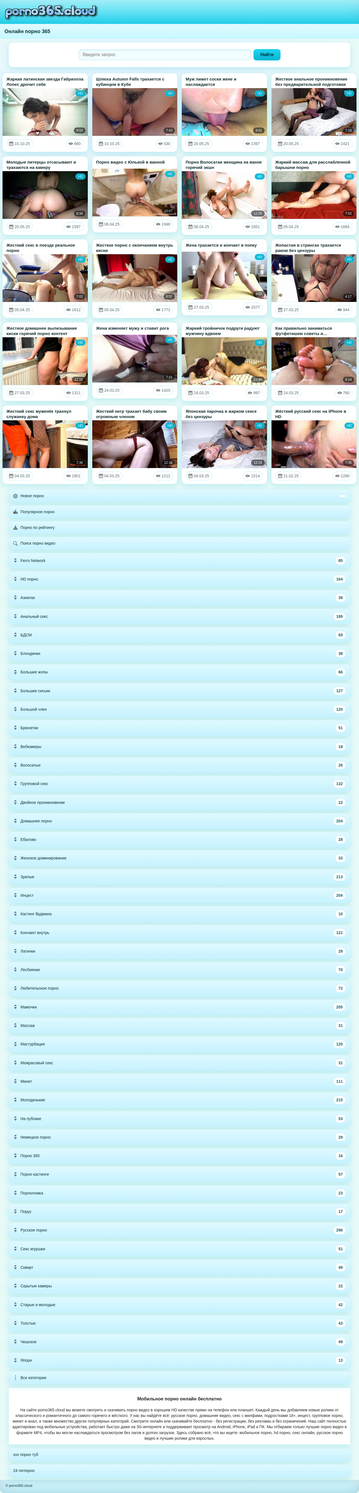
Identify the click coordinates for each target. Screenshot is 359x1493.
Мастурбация (179, 1044)
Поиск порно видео (34, 543)
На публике (179, 1118)
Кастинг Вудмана (179, 914)
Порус (179, 1211)
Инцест (179, 895)
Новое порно (179, 496)
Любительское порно (179, 988)
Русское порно (179, 1230)
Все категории (29, 1377)
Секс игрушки (179, 1249)
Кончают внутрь (179, 932)
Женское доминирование (179, 858)
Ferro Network (179, 560)
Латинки (179, 951)
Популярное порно (34, 512)
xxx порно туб (25, 1454)
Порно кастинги (179, 1174)
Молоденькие (179, 1100)
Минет (179, 1081)
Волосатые (179, 765)
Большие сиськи (179, 691)
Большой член (179, 709)
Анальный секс (179, 616)
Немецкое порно (179, 1137)
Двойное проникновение (179, 802)
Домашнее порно (179, 821)
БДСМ (179, 635)
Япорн (179, 1360)
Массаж (179, 1025)
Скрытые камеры (179, 1286)
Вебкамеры (179, 746)
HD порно (179, 579)
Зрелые (179, 877)
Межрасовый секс (179, 1063)
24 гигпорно (23, 1470)
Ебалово (179, 839)
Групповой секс (179, 783)
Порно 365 (179, 1156)
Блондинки (179, 653)
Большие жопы (179, 672)
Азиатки (179, 597)
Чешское (179, 1342)
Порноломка (179, 1193)
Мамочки (179, 1007)
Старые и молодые (179, 1305)
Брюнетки (179, 728)
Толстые (179, 1323)
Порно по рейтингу (34, 527)
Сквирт (179, 1267)
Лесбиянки (179, 969)
